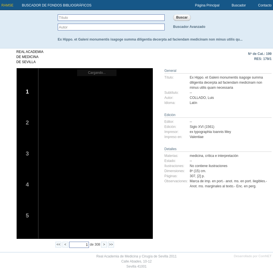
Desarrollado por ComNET (253, 256)
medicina (196, 156)
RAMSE (7, 5)
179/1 (267, 59)
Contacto (265, 5)
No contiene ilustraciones (208, 166)
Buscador (239, 5)
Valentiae (196, 137)
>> (111, 244)
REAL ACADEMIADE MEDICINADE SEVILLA (29, 57)
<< (59, 244)
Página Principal (207, 5)
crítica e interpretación (221, 156)
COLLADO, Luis (202, 98)
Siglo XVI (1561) (202, 127)
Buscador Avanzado (189, 27)
